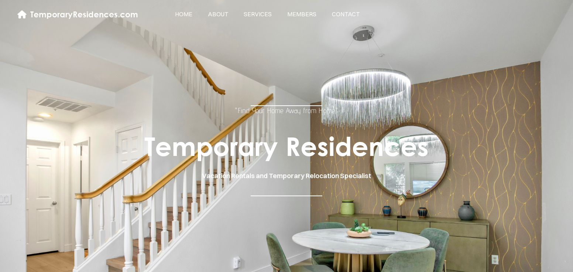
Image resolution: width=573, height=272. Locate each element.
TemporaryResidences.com (84, 14)
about (218, 14)
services (258, 14)
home (183, 14)
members (301, 14)
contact (346, 14)
